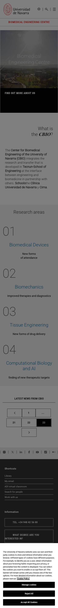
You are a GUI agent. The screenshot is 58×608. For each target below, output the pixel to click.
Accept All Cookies (29, 602)
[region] (29, 575)
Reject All (29, 593)
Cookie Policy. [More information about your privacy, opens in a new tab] (23, 579)
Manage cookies (29, 585)
